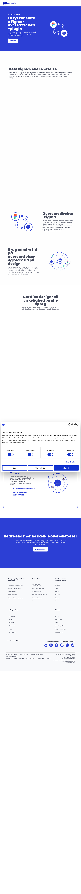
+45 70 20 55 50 (70, 657)
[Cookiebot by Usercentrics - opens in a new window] (70, 424)
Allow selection (40, 468)
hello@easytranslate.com (68, 658)
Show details (70, 462)
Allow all (66, 468)
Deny (15, 468)
